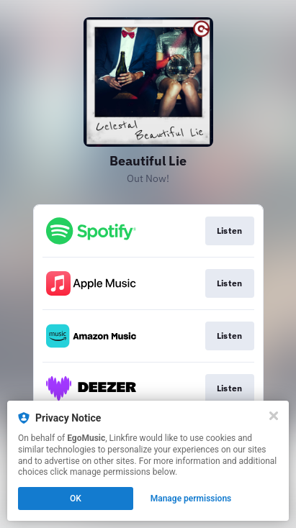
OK (75, 498)
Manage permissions (191, 498)
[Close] (273, 415)
